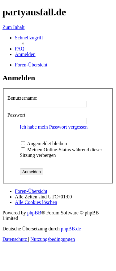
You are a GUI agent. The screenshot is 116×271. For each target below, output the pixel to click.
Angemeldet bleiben (44, 143)
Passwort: (17, 115)
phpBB (34, 212)
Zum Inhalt (13, 27)
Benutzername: (22, 98)
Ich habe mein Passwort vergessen (54, 127)
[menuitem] (19, 48)
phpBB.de (71, 228)
